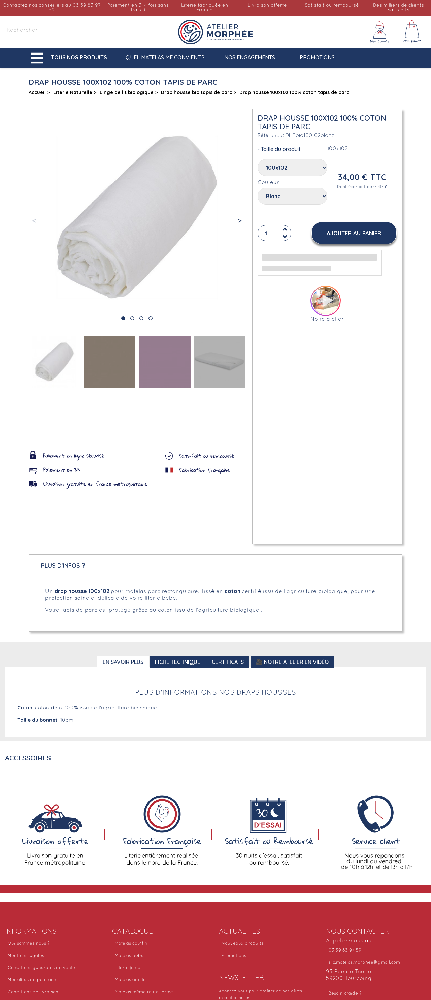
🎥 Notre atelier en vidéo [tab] (292, 661)
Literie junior (128, 968)
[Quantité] (274, 233)
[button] (71, 58)
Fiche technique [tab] (177, 661)
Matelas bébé (129, 956)
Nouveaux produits (242, 944)
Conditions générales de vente (41, 968)
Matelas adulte (130, 980)
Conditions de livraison (33, 992)
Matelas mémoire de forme (144, 992)
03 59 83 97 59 (345, 951)
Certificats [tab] (228, 661)
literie (152, 598)
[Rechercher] (52, 30)
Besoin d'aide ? (345, 994)
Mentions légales (26, 956)
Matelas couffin (131, 944)
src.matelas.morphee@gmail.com (364, 963)
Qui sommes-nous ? (29, 944)
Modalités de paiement (33, 980)
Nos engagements (249, 57)
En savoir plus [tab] (123, 661)
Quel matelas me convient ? (165, 57)
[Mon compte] (380, 32)
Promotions (317, 57)
